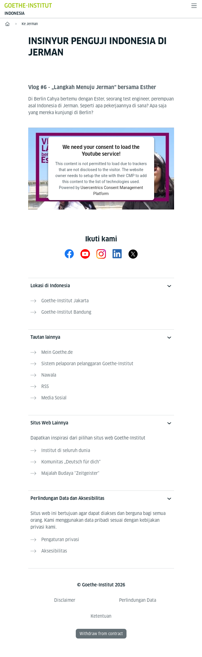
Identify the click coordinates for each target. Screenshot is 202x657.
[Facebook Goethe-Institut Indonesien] (69, 254)
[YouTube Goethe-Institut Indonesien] (85, 254)
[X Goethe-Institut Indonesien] (133, 254)
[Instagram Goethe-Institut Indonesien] (101, 254)
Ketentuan (101, 616)
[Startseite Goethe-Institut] (28, 5)
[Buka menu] (194, 5)
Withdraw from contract (101, 633)
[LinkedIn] (117, 254)
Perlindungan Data (137, 600)
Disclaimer (64, 600)
